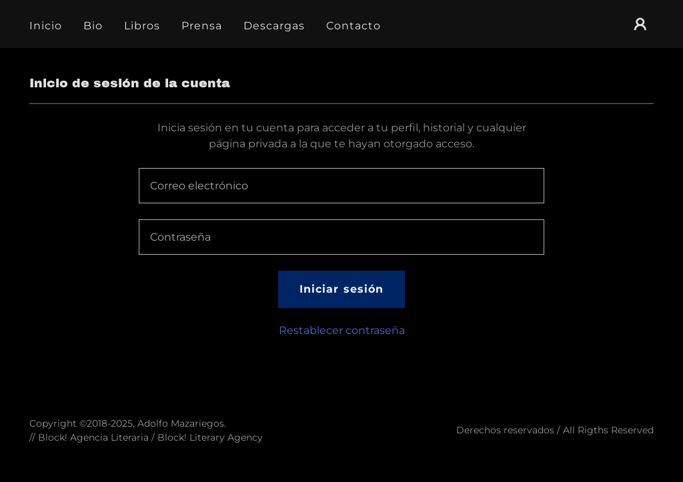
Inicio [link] (45, 25)
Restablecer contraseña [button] (342, 330)
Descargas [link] (274, 25)
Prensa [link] (201, 25)
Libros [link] (142, 25)
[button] (640, 24)
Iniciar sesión (341, 289)
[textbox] (341, 185)
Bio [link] (93, 25)
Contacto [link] (353, 25)
